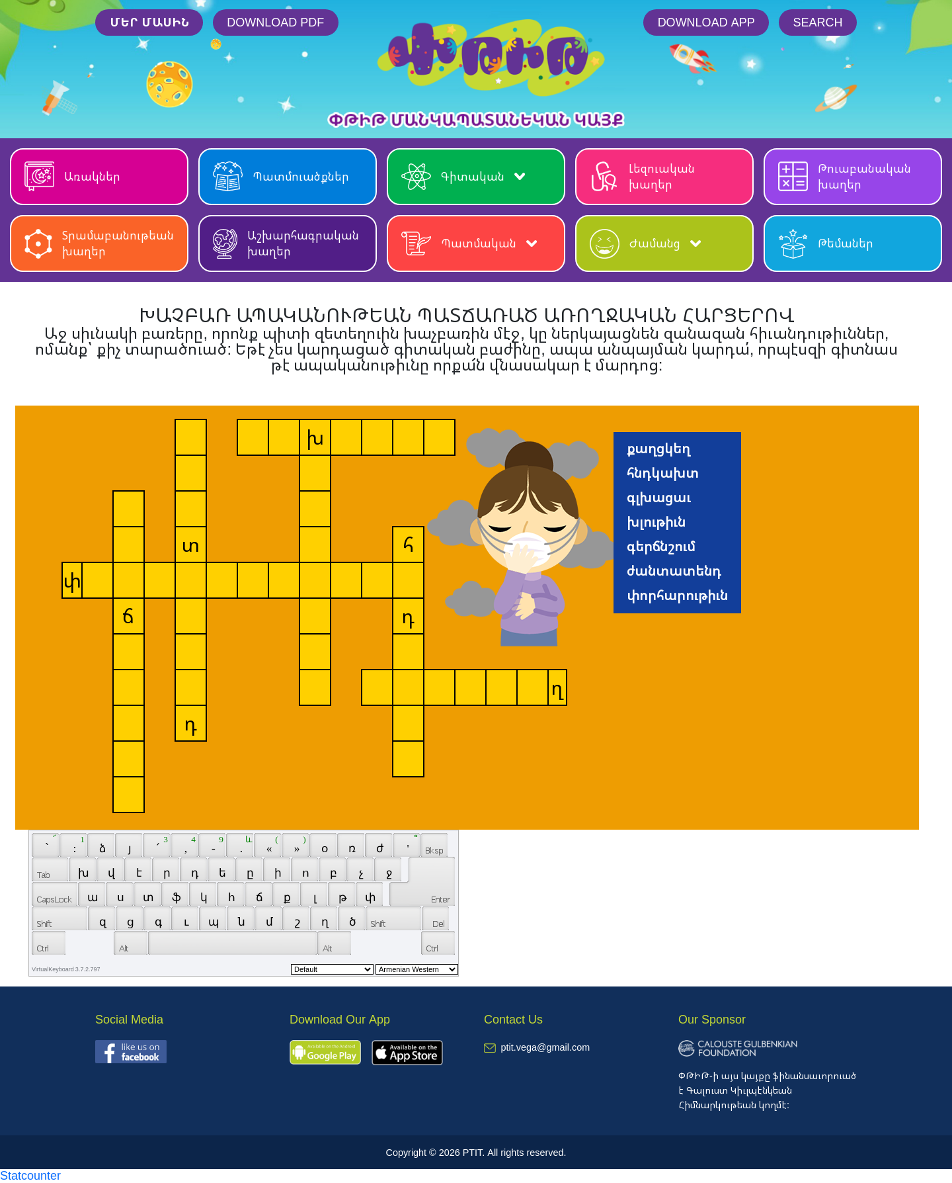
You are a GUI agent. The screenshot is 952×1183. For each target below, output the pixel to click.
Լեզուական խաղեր (642, 176)
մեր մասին (149, 22)
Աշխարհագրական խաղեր (286, 243)
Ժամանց (645, 244)
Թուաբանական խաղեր (844, 176)
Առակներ (72, 176)
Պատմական (469, 244)
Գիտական (463, 176)
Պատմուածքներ (281, 176)
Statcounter (30, 1175)
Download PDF (275, 22)
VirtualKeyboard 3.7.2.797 (66, 969)
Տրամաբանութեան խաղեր (99, 243)
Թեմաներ (825, 244)
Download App (706, 22)
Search (817, 22)
